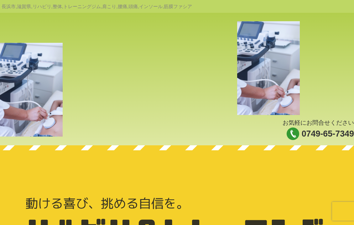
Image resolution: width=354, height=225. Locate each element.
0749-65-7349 (328, 133)
